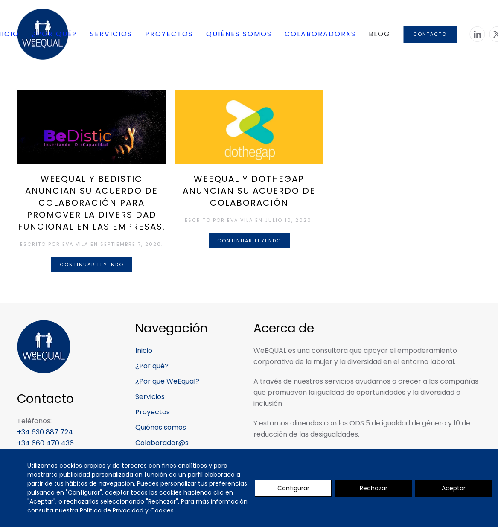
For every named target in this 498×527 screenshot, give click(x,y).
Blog (379, 34)
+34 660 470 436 (45, 443)
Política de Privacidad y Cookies (127, 510)
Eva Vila (75, 244)
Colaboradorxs (320, 34)
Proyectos (169, 34)
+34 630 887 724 (45, 432)
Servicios (111, 34)
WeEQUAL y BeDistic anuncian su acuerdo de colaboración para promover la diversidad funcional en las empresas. (91, 203)
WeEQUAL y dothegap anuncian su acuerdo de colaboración (249, 191)
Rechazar (373, 488)
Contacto (430, 34)
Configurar (293, 488)
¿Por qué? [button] (54, 34)
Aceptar (454, 488)
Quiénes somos (239, 34)
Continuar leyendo (92, 264)
